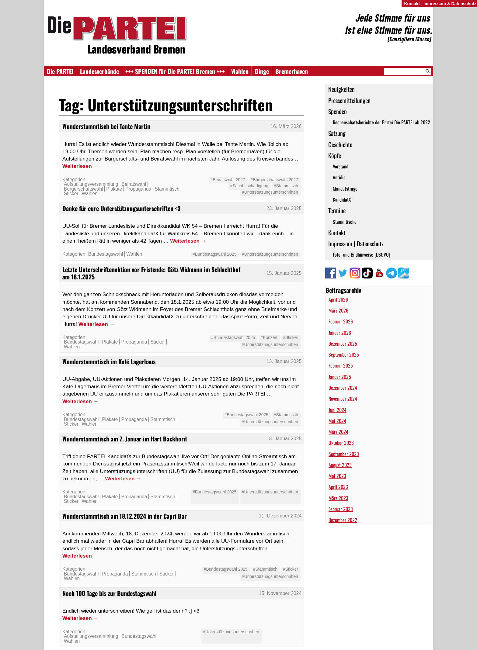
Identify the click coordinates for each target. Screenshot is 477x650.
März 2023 (338, 498)
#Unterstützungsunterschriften (270, 192)
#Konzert (268, 337)
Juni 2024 (337, 409)
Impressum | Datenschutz (356, 243)
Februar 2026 (341, 321)
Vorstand (340, 166)
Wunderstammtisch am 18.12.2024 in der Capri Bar (124, 515)
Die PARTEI (60, 71)
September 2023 (344, 454)
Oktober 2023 (341, 442)
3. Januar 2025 (285, 438)
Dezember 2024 (343, 387)
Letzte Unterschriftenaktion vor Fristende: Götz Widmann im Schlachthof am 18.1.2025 (151, 273)
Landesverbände (99, 71)
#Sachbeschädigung (249, 185)
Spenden (337, 111)
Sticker (71, 193)
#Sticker (290, 337)
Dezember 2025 (343, 343)
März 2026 (338, 310)
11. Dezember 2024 (280, 515)
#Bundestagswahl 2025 (214, 254)
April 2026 (338, 299)
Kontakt (337, 232)
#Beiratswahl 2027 (228, 179)
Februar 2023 (341, 509)
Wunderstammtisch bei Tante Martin (106, 126)
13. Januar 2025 (284, 361)
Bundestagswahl (105, 254)
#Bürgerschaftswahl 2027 (274, 179)
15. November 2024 (280, 593)
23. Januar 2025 (284, 208)
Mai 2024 (337, 420)
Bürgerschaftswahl (83, 189)
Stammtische (345, 221)
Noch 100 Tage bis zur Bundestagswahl (109, 593)
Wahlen (240, 71)
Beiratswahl (134, 184)
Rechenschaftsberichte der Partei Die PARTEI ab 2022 (381, 122)
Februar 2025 (341, 365)
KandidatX (342, 199)
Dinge (262, 71)
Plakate (114, 189)
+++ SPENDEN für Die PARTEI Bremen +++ (175, 71)
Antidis (339, 177)
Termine (337, 210)
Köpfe (334, 155)
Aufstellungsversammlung (91, 184)
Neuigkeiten (341, 89)
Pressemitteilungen (349, 100)
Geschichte (340, 144)
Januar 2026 (340, 332)
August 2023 (340, 464)
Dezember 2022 (343, 520)
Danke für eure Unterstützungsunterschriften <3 (121, 208)
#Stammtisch (286, 185)
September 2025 (344, 354)
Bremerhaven (291, 71)
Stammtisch (167, 189)
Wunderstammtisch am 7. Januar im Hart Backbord (124, 438)
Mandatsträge (345, 188)
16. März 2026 (285, 126)
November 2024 (343, 398)
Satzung (337, 133)
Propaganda (138, 189)
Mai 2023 (337, 475)
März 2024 (338, 431)
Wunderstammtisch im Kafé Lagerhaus (108, 361)
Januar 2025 (340, 376)
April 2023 (338, 486)
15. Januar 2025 (284, 273)
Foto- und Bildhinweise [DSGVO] (361, 254)
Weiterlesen (80, 166)
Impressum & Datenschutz (449, 3)
